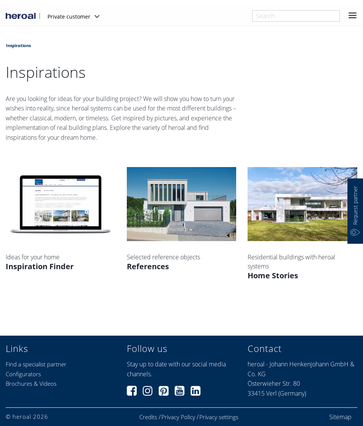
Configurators (23, 374)
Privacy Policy (178, 417)
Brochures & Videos (31, 383)
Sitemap (340, 417)
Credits (148, 417)
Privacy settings (218, 417)
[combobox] (296, 16)
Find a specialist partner (36, 364)
